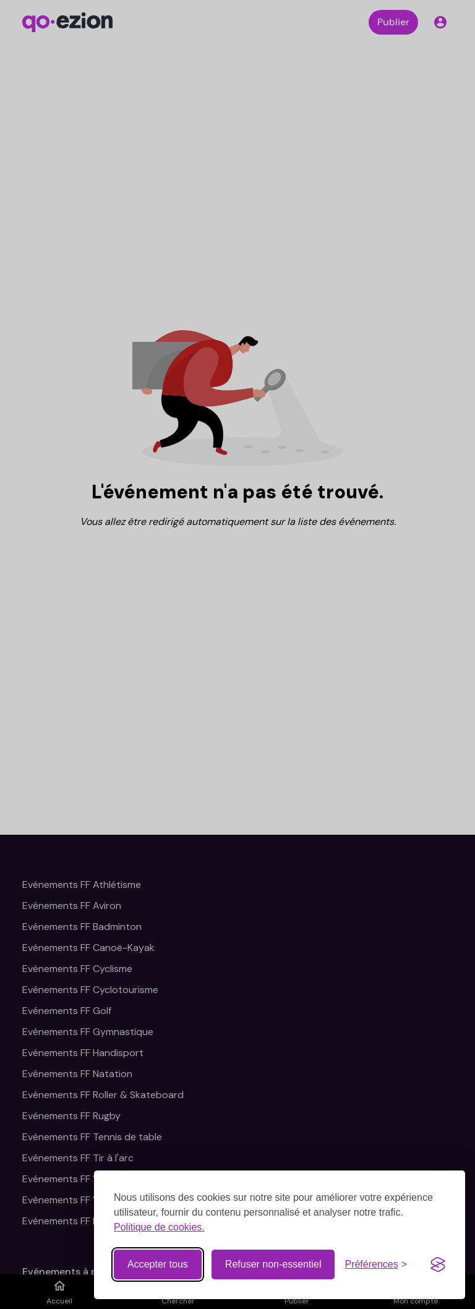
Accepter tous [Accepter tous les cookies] (157, 1264)
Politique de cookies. (159, 1227)
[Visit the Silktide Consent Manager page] (437, 1264)
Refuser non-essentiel (273, 1264)
